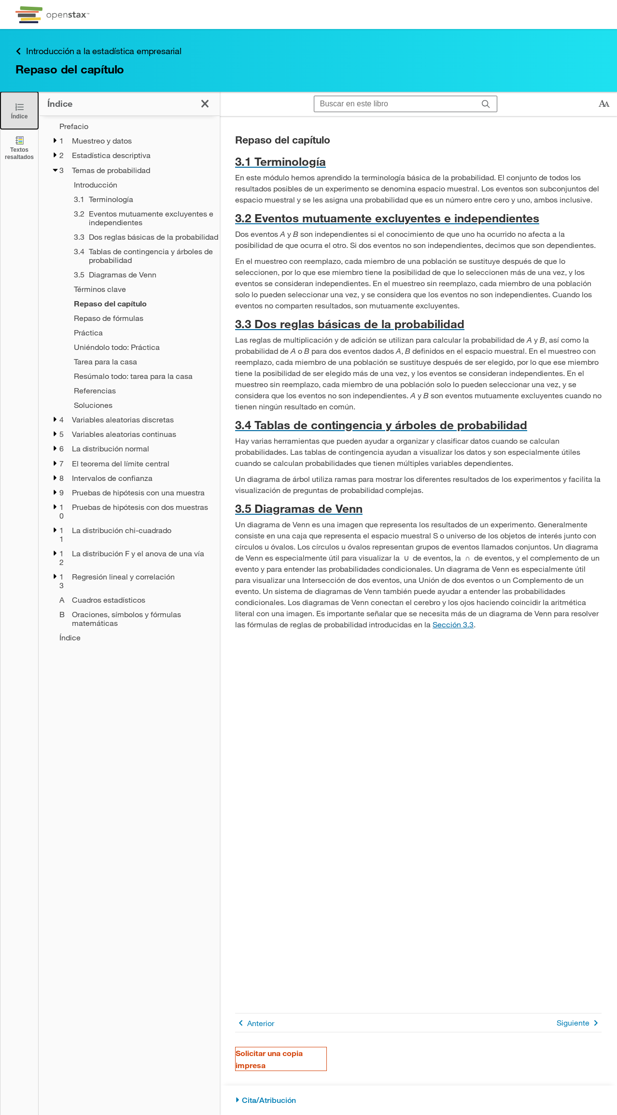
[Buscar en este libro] (394, 104)
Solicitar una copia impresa (269, 1059)
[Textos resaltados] (19, 147)
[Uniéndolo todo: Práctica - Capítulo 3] (140, 347)
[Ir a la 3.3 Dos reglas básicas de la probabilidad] (418, 323)
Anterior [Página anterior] (254, 1023)
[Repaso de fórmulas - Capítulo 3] (140, 318)
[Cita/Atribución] (418, 1100)
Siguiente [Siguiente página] (579, 1023)
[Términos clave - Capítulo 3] (140, 289)
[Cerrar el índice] (19, 110)
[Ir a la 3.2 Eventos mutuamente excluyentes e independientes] (418, 217)
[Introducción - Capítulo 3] (140, 184)
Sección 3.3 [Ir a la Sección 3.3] (453, 624)
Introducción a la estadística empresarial (98, 51)
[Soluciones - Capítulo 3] (140, 405)
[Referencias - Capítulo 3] (140, 390)
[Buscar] (486, 104)
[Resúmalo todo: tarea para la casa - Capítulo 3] (140, 376)
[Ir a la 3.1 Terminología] (418, 161)
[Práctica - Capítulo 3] (140, 332)
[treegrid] (129, 382)
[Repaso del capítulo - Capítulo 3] (140, 303)
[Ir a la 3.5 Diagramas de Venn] (418, 508)
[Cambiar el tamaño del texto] (604, 104)
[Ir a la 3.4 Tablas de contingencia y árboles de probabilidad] (418, 424)
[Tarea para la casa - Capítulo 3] (140, 361)
